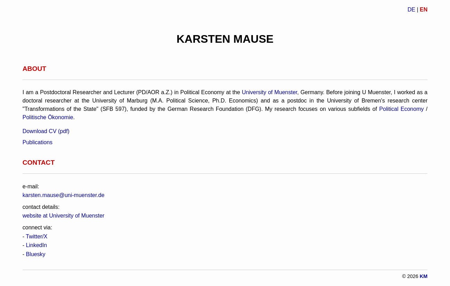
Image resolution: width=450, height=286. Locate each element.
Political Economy (401, 109)
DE (411, 10)
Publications (37, 142)
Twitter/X (36, 236)
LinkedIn (36, 245)
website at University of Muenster (64, 216)
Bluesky (36, 254)
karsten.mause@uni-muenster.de (64, 195)
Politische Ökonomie (48, 117)
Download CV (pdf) (46, 131)
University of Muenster (269, 92)
